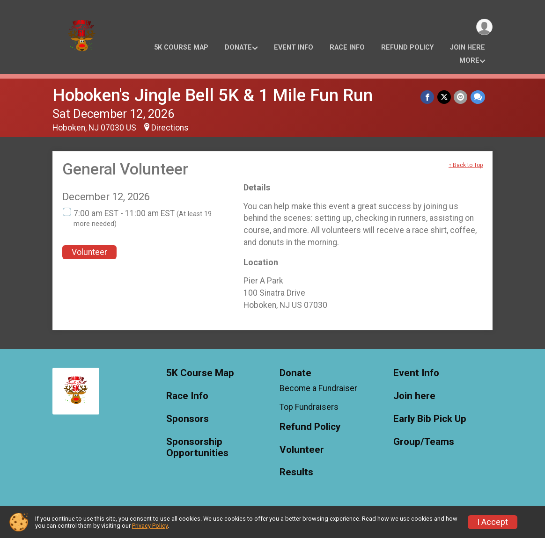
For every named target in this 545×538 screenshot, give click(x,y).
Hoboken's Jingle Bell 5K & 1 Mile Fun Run (212, 95)
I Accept (492, 522)
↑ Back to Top (466, 165)
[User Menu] (484, 27)
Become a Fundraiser (318, 388)
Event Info (293, 47)
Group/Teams (423, 441)
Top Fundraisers (309, 407)
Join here (467, 47)
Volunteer (89, 252)
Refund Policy (407, 47)
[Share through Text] (478, 97)
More (469, 61)
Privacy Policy (150, 525)
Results (296, 472)
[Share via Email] (461, 97)
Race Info (347, 47)
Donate (238, 47)
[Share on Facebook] (428, 97)
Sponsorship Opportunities (197, 447)
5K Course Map (181, 47)
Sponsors (187, 419)
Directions (170, 127)
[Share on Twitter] (444, 97)
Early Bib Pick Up (429, 419)
